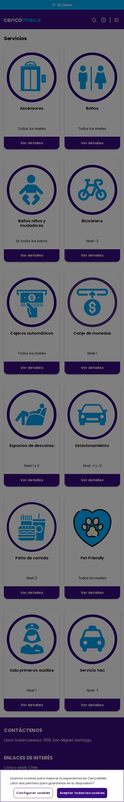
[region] (62, 786)
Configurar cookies (33, 793)
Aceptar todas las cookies (82, 793)
